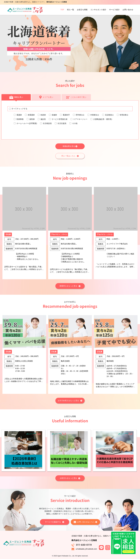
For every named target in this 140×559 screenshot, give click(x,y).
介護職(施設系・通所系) (102, 119)
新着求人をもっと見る (70, 286)
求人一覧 (70, 10)
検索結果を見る (70, 146)
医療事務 (20, 119)
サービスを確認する (54, 522)
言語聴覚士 (109, 115)
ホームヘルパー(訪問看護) (26, 123)
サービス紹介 (114, 10)
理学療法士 (80, 115)
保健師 (54, 115)
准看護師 (31, 115)
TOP (62, 10)
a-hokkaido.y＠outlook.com (86, 549)
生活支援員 (62, 123)
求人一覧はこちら (70, 156)
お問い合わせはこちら (85, 522)
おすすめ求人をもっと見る (70, 401)
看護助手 (66, 115)
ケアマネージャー (80, 119)
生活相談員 (47, 123)
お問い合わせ (128, 10)
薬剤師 (32, 119)
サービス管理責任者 (59, 119)
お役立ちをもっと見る (70, 478)
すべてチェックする (19, 109)
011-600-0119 (84, 545)
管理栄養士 (124, 115)
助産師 (43, 115)
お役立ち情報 (82, 10)
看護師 (19, 115)
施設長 (43, 119)
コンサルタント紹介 (98, 10)
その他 (74, 123)
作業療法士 (94, 115)
